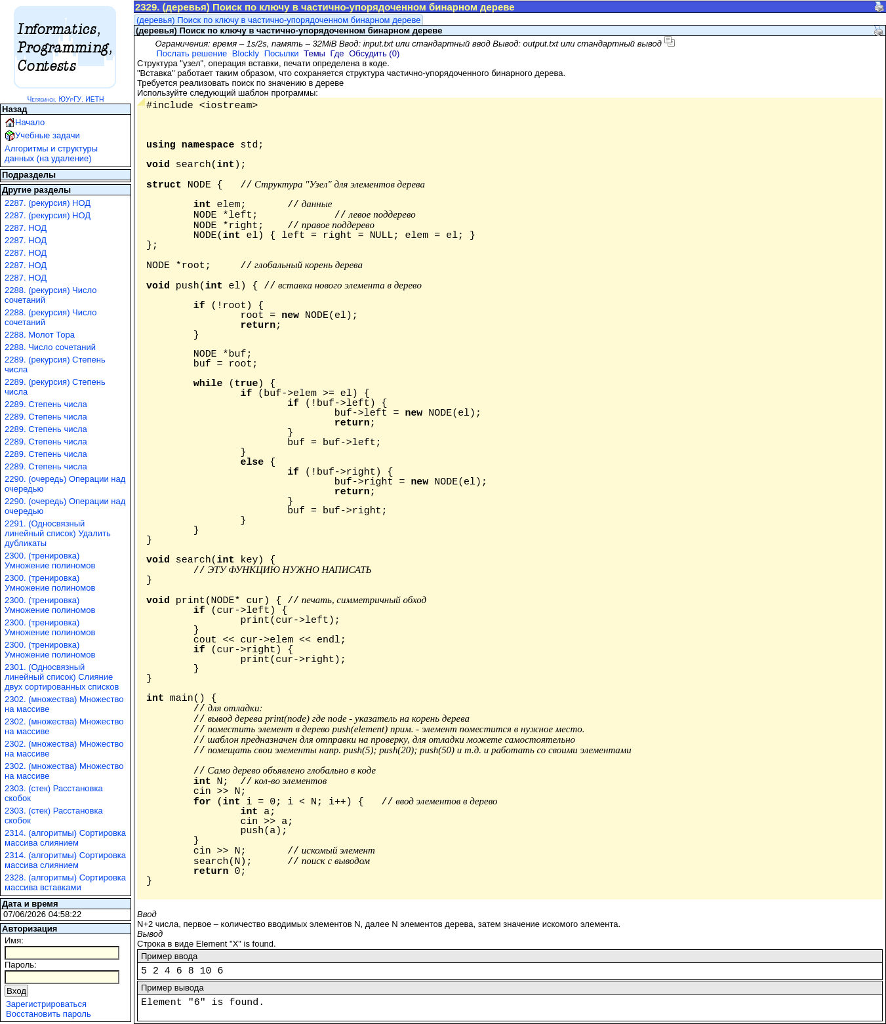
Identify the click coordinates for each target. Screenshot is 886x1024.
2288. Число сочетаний (50, 347)
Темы (314, 53)
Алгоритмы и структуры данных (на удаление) (51, 153)
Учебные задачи (47, 135)
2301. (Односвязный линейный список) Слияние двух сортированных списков (62, 677)
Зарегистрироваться (46, 1004)
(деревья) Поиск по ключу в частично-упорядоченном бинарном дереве (278, 20)
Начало (30, 122)
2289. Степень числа (46, 404)
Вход (16, 991)
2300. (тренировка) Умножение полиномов (50, 560)
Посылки (281, 53)
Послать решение (191, 53)
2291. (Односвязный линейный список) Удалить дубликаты (58, 533)
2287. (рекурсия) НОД (48, 203)
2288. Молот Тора (40, 335)
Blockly (245, 53)
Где (337, 53)
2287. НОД (26, 228)
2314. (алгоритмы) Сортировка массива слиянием (65, 838)
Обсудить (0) (374, 53)
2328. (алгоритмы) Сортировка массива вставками (65, 882)
